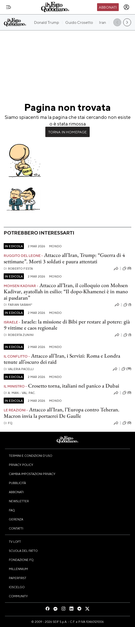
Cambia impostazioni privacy (32, 474)
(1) (127, 305)
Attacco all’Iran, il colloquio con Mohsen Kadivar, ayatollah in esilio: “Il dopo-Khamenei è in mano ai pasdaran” (66, 291)
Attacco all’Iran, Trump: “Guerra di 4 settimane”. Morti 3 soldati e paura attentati (64, 258)
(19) (126, 369)
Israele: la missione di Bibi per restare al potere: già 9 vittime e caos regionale (67, 324)
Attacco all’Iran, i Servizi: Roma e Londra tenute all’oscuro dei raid (62, 358)
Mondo (55, 246)
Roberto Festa (18, 268)
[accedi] (126, 7)
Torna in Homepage (67, 132)
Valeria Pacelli (19, 369)
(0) (126, 268)
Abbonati (108, 7)
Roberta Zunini (19, 335)
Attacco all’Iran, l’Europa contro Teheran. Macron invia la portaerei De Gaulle (61, 412)
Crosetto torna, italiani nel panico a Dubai (73, 385)
